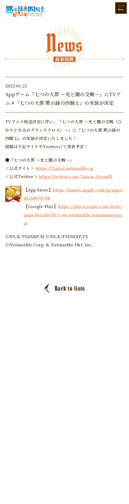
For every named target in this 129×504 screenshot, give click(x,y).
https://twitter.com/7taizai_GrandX (76, 176)
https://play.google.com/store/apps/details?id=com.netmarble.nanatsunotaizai (73, 214)
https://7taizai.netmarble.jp (65, 168)
